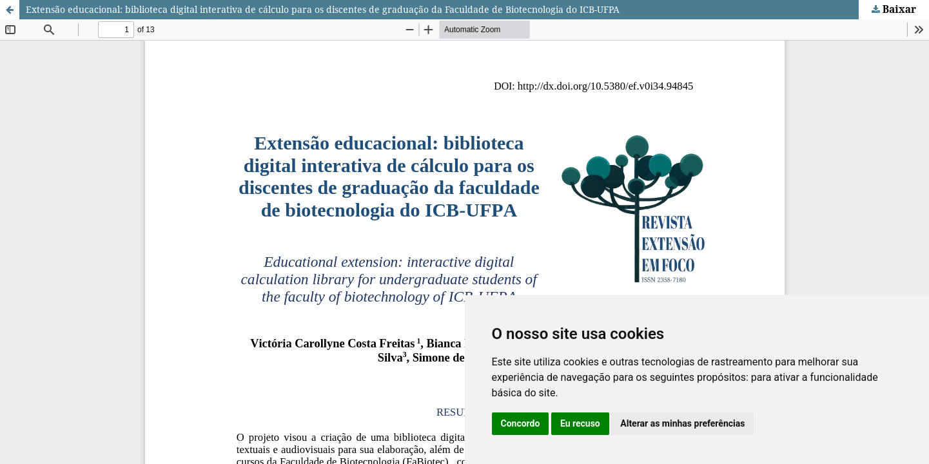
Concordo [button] (520, 423)
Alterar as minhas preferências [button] (682, 423)
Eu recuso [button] (580, 423)
